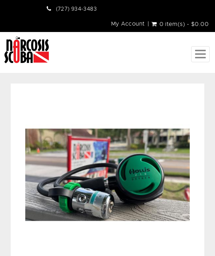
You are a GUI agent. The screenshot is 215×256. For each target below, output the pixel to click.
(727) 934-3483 (76, 9)
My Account (128, 23)
